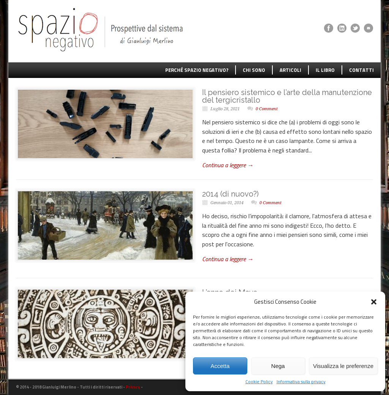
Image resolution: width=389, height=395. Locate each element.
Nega (278, 366)
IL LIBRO (325, 70)
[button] (374, 302)
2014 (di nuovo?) (230, 193)
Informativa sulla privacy (301, 381)
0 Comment (267, 108)
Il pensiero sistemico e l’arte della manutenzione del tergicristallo (287, 96)
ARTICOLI (290, 70)
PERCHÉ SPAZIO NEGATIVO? (196, 70)
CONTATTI (361, 70)
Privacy (133, 387)
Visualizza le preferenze (343, 366)
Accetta (219, 366)
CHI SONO (254, 70)
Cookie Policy (259, 381)
